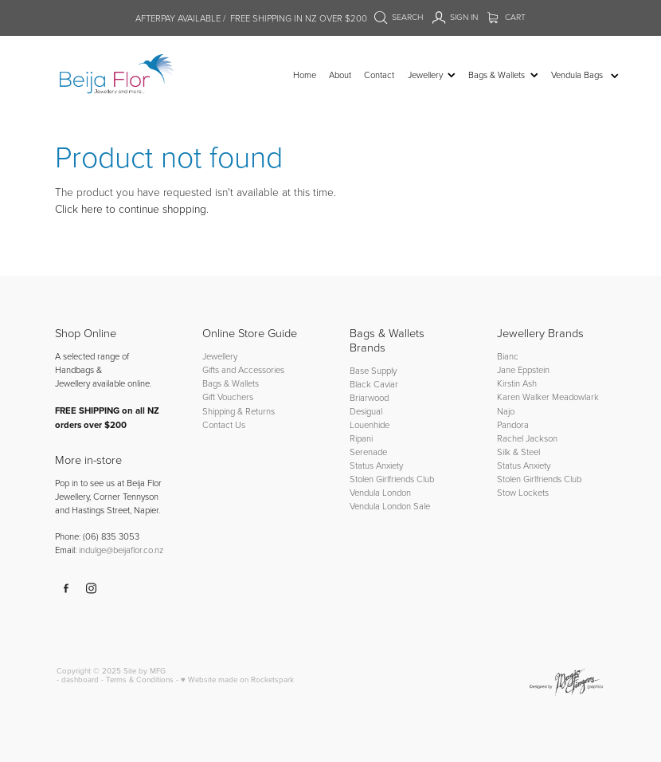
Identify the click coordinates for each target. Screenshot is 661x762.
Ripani (361, 438)
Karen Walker (523, 397)
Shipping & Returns (238, 411)
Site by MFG (144, 670)
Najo (505, 411)
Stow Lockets (523, 492)
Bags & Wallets (230, 383)
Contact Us (223, 424)
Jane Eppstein (524, 369)
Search (399, 16)
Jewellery (219, 356)
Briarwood (369, 397)
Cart (506, 16)
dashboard (80, 679)
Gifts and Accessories (243, 369)
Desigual (366, 411)
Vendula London (380, 492)
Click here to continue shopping (130, 208)
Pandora (513, 424)
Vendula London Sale (390, 506)
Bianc (509, 356)
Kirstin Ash (517, 383)
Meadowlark (575, 397)
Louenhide (369, 424)
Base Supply (373, 370)
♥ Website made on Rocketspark (237, 679)
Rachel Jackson (527, 438)
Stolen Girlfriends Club (392, 479)
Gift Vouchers (227, 397)
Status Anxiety (376, 465)
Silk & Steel (518, 452)
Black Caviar (374, 384)
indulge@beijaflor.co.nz (121, 550)
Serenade (368, 452)
